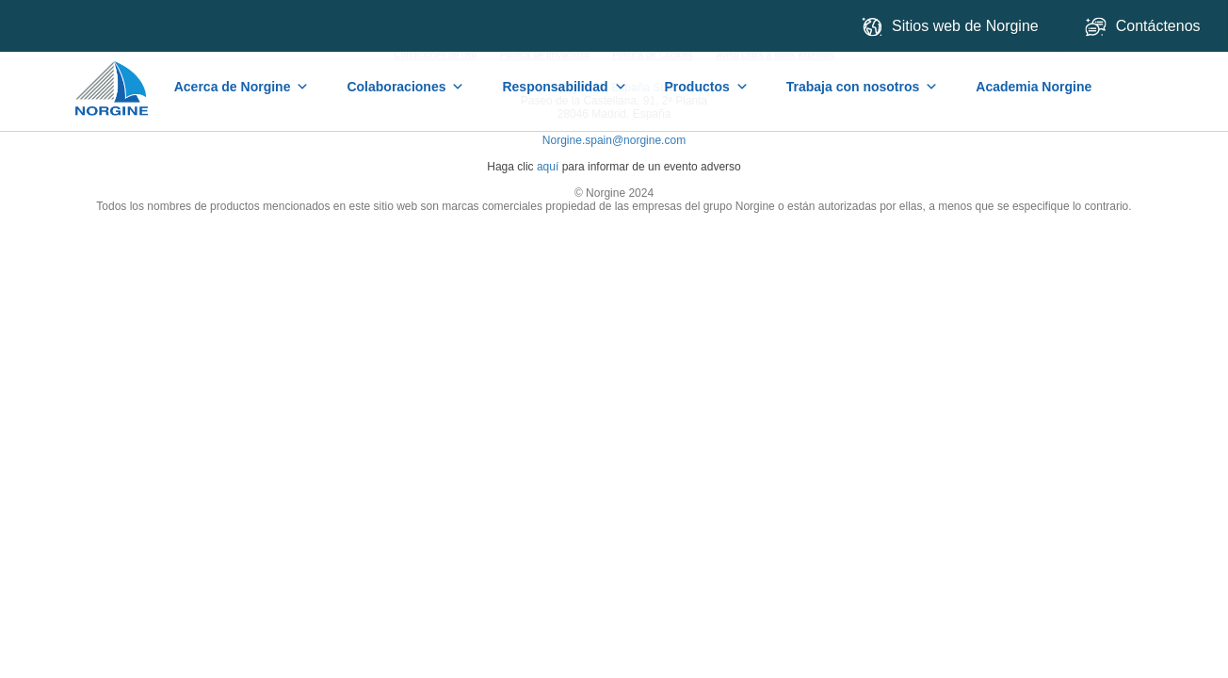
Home (112, 79)
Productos (707, 86)
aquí (547, 166)
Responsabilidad (564, 86)
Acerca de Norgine (242, 86)
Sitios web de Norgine (950, 27)
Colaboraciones (405, 86)
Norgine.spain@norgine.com (614, 140)
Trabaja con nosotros (862, 86)
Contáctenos (1144, 27)
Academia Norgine (1033, 86)
